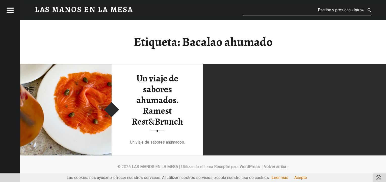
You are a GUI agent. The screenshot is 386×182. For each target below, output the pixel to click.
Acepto (300, 177)
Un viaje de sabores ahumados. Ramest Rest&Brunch (157, 100)
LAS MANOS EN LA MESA (155, 166)
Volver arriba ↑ (276, 166)
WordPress (250, 166)
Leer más (280, 177)
